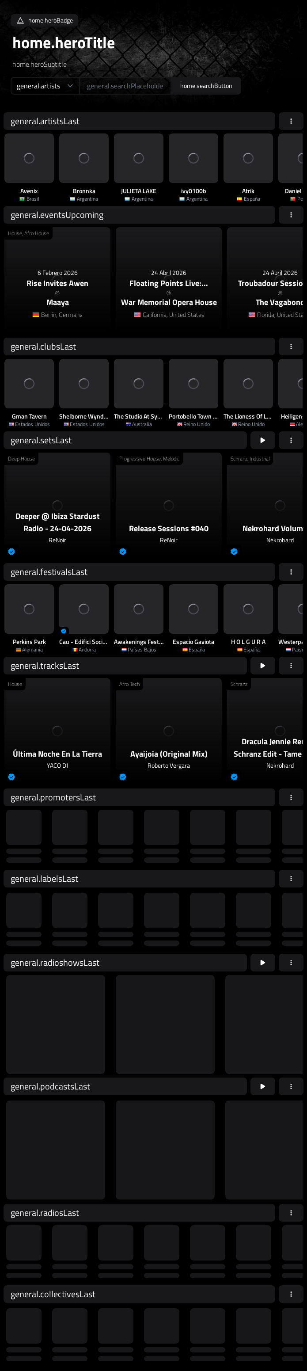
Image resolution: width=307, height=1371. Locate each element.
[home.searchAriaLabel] (125, 86)
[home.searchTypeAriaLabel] (45, 86)
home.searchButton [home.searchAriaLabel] (206, 85)
